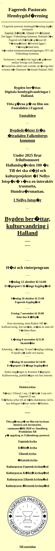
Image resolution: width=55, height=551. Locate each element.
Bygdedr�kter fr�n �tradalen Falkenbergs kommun (27, 135)
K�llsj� (20, 33)
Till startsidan (27, 546)
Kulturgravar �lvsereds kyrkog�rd (27, 485)
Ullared (30, 33)
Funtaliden (27, 115)
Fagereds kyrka (27, 441)
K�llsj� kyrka (27, 447)
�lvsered (44, 33)
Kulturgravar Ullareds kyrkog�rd (27, 479)
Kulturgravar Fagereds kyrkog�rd (27, 466)
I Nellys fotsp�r (27, 200)
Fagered (9, 33)
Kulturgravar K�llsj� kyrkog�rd (27, 472)
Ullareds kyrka (27, 453)
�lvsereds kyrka (28, 460)
